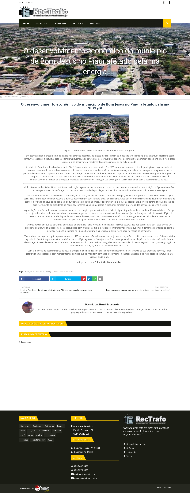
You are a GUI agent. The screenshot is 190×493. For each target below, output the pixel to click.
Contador (37, 426)
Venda (129, 456)
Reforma (130, 448)
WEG (50, 440)
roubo (39, 435)
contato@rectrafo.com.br (85, 478)
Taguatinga (50, 435)
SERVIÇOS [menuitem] (40, 23)
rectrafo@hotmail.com (84, 474)
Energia (49, 271)
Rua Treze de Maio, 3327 (85, 430)
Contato (29, 2)
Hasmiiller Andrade (10, 96)
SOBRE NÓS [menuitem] (60, 23)
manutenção (44, 430)
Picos (30, 435)
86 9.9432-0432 (80, 466)
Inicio (21, 2)
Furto (22, 430)
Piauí (56, 271)
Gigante (32, 430)
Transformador (66, 271)
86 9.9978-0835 (80, 470)
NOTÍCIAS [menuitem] (78, 23)
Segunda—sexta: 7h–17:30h (87, 448)
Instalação (131, 452)
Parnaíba (57, 430)
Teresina (24, 440)
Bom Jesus (29, 271)
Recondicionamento (135, 444)
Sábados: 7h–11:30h (83, 452)
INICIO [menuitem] (26, 23)
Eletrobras (40, 271)
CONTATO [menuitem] (95, 23)
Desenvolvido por (34, 488)
